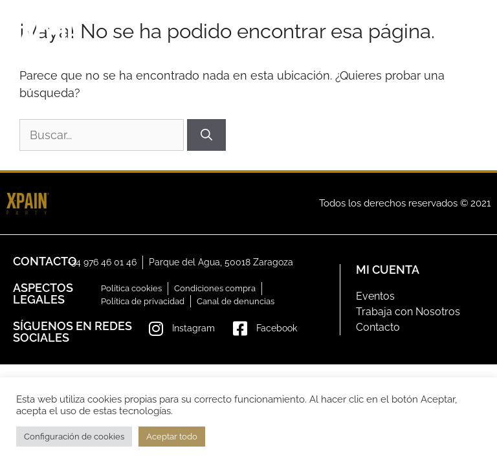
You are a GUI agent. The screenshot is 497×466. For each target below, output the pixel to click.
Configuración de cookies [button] (74, 436)
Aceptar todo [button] (171, 436)
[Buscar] (206, 135)
